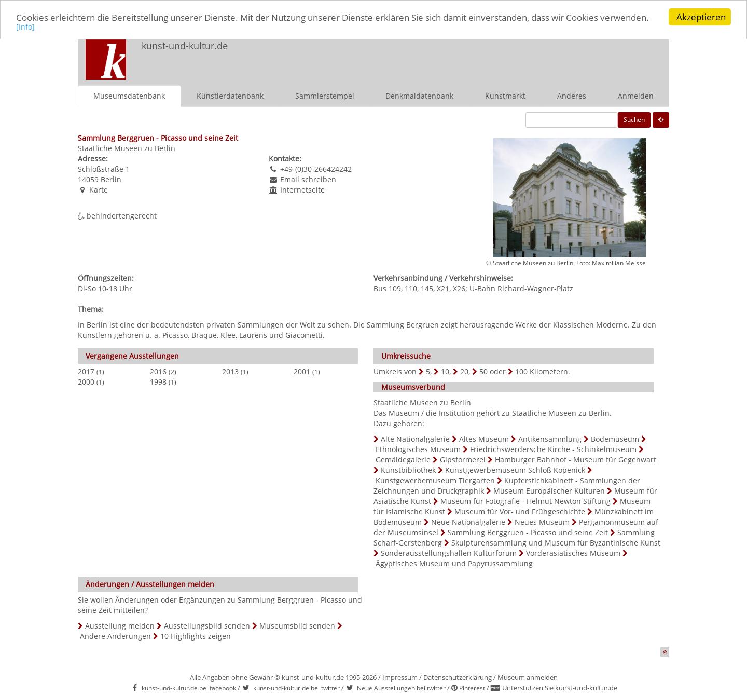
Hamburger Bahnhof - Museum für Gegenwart (575, 460)
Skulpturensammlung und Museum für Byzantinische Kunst (555, 543)
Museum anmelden (527, 677)
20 (464, 371)
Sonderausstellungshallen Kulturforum (449, 553)
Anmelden (636, 96)
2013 (230, 371)
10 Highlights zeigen (195, 636)
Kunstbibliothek (408, 470)
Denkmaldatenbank (419, 96)
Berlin (111, 179)
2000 (86, 382)
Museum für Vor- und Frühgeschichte (519, 511)
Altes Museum (484, 439)
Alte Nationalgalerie (415, 439)
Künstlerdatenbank (230, 96)
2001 (302, 371)
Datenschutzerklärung (457, 677)
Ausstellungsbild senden (207, 626)
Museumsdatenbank (129, 96)
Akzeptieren (701, 17)
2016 (158, 371)
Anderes (571, 96)
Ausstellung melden (120, 626)
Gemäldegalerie (403, 460)
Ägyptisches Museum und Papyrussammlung (454, 563)
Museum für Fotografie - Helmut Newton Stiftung (525, 501)
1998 (158, 382)
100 (521, 371)
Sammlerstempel (324, 96)
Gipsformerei (463, 460)
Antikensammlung (550, 439)
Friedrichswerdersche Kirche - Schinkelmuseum (553, 449)
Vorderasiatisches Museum (573, 553)
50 (483, 371)
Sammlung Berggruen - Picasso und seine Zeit (528, 532)
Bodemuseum (615, 439)
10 (445, 371)
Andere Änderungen (115, 636)
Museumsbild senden (297, 626)
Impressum (400, 677)
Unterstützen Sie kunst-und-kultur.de (559, 687)
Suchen (634, 119)
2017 (86, 371)
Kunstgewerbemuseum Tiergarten (435, 480)
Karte (98, 190)
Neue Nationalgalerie (468, 522)
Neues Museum (542, 522)
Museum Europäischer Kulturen (549, 491)
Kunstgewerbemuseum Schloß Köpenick (515, 470)
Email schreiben (308, 179)
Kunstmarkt (505, 96)
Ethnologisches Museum (418, 449)
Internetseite (302, 190)
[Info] (25, 27)
